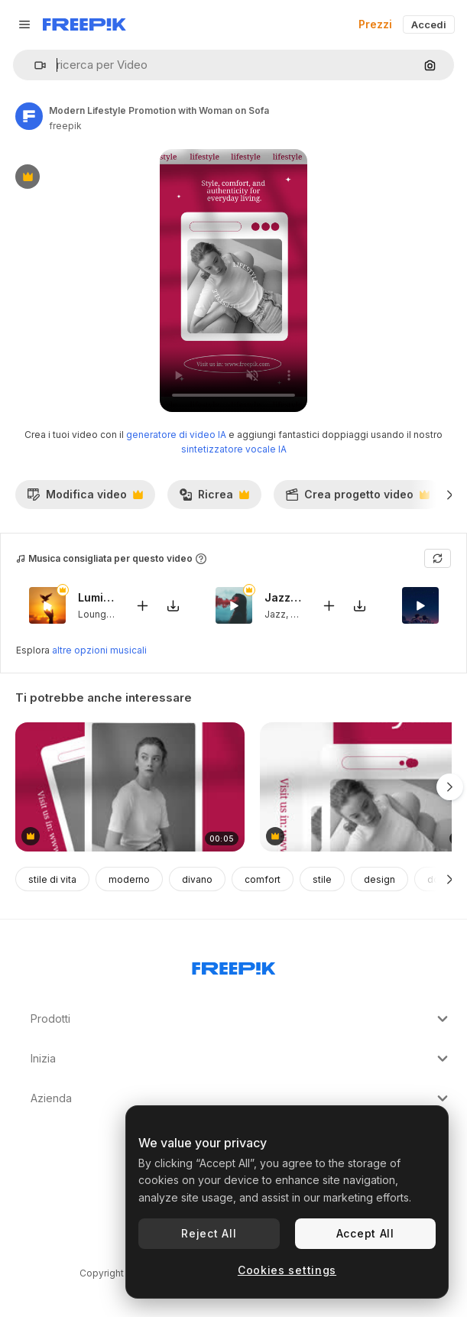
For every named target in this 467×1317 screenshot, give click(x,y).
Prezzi (375, 24)
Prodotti (241, 1019)
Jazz (275, 614)
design (379, 879)
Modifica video (85, 498)
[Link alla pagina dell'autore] (29, 116)
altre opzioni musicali (99, 650)
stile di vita (52, 879)
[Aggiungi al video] (142, 606)
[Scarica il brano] (172, 606)
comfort (263, 879)
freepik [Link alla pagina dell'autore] (65, 125)
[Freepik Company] (234, 965)
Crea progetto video (357, 498)
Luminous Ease (97, 597)
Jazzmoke (283, 597)
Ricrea (214, 498)
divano (197, 879)
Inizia (241, 1058)
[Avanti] (449, 494)
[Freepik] (84, 24)
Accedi (428, 24)
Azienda (241, 1098)
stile (322, 879)
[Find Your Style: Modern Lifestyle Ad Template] (130, 787)
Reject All (208, 1233)
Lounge (95, 614)
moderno (129, 879)
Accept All (365, 1233)
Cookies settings (287, 1269)
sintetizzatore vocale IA (234, 449)
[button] (34, 65)
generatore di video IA (176, 434)
